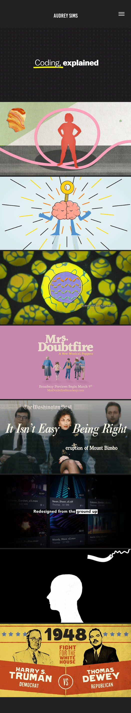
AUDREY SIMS (66, 16)
